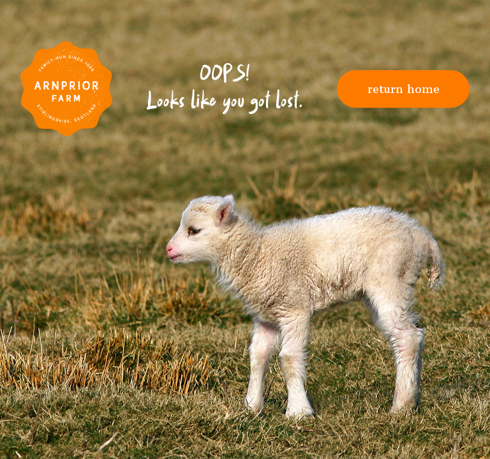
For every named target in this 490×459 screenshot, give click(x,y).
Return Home (404, 89)
